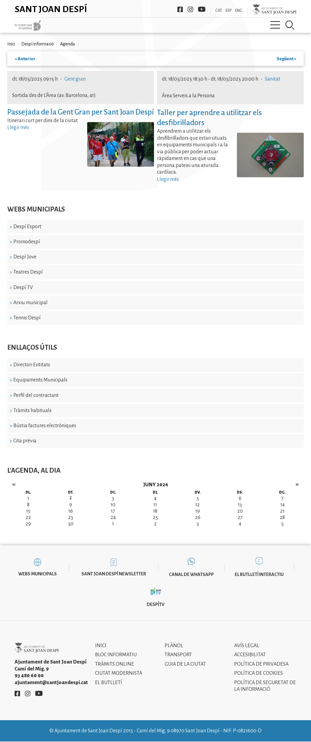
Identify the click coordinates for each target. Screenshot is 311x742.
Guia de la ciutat (185, 664)
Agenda (67, 44)
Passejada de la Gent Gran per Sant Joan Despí (80, 112)
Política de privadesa (261, 664)
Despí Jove (24, 257)
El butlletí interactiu (259, 574)
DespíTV (155, 604)
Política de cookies (258, 673)
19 (197, 511)
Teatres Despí (28, 272)
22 (28, 517)
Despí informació (37, 44)
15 (28, 511)
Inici (11, 44)
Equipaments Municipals (40, 380)
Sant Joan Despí (51, 9)
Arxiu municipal (30, 302)
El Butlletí (108, 682)
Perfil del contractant (36, 395)
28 (282, 517)
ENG (238, 10)
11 (155, 504)
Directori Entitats (31, 365)
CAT (218, 10)
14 (282, 504)
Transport (178, 654)
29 (28, 524)
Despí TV (23, 287)
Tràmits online (114, 664)
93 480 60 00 (29, 675)
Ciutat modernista (118, 673)
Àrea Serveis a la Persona (188, 95)
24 (113, 517)
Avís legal (246, 645)
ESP (228, 10)
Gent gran (75, 79)
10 (113, 504)
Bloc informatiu (116, 654)
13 (240, 504)
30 (70, 524)
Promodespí (26, 242)
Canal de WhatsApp (191, 574)
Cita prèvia (24, 441)
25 (155, 517)
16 (70, 511)
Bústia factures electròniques (44, 425)
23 (70, 517)
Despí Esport (27, 226)
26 (197, 517)
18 (155, 511)
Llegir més (18, 127)
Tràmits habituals (32, 410)
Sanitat (272, 79)
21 (282, 511)
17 (113, 511)
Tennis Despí (27, 318)
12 (197, 504)
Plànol (174, 645)
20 (240, 511)
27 (240, 517)
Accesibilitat (250, 654)
